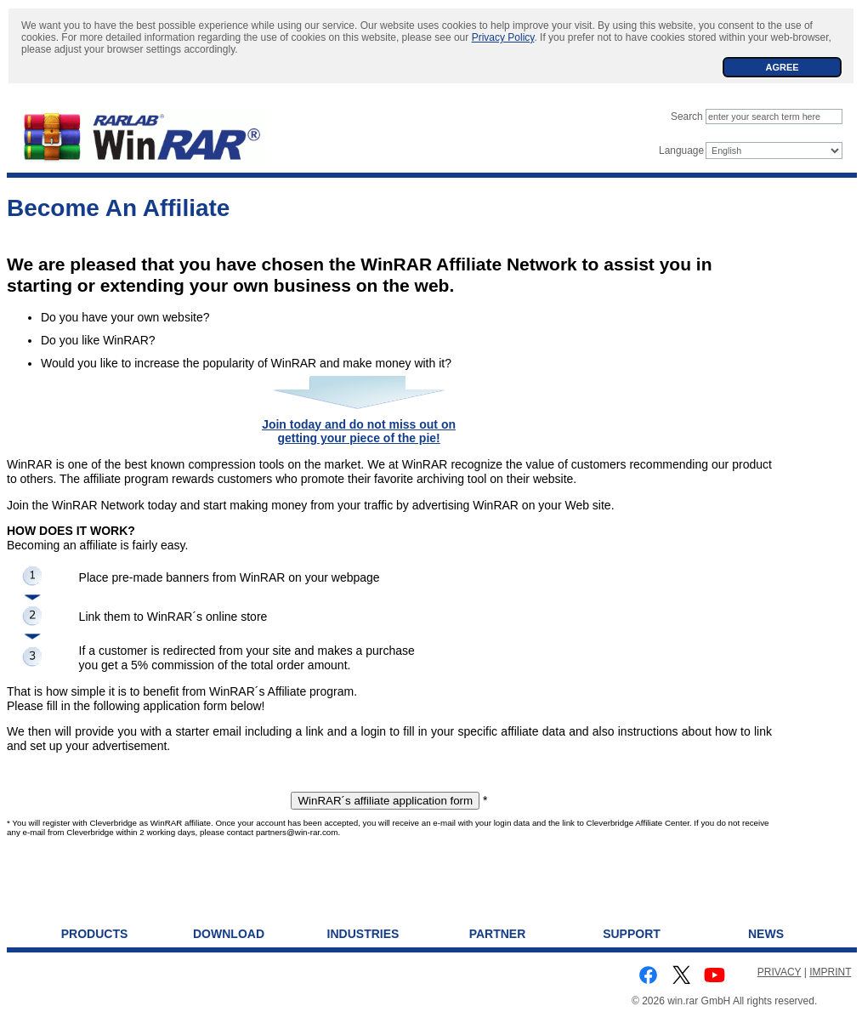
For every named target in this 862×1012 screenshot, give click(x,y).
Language (681, 150)
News (766, 934)
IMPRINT (830, 972)
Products (94, 934)
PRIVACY (779, 972)
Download (228, 934)
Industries (363, 934)
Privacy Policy (503, 37)
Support (632, 934)
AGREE (781, 67)
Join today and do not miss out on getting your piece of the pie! (359, 432)
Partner (497, 934)
